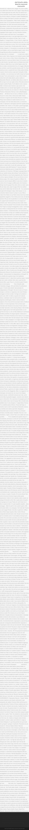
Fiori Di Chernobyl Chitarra (8, 816)
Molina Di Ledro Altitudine (16, 822)
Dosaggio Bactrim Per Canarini (16, 820)
